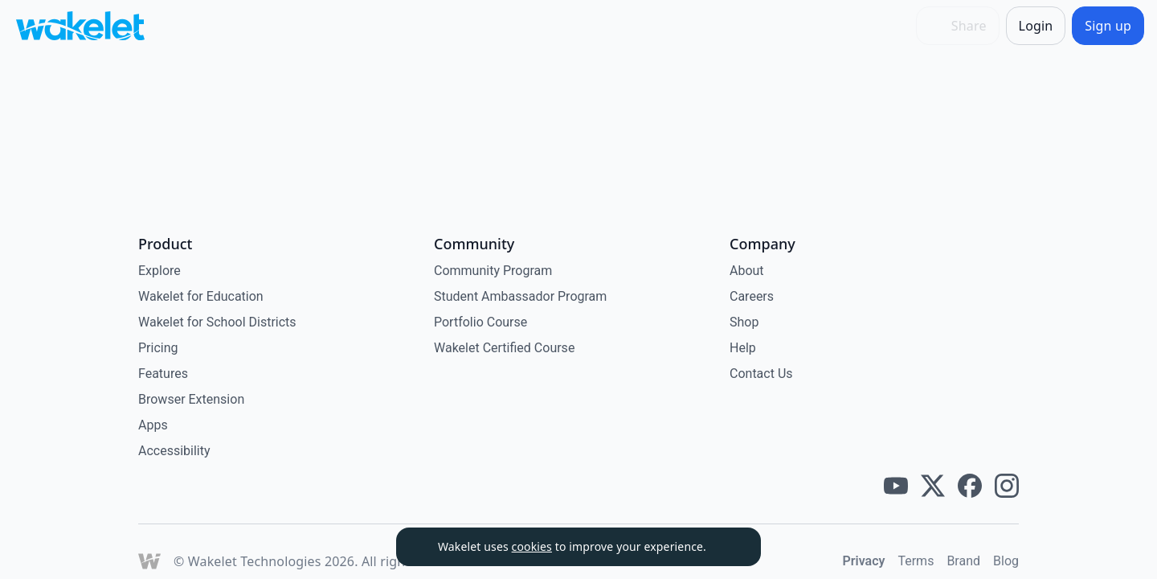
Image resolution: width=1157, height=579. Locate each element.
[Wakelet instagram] (1007, 486)
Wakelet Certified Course (504, 347)
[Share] (958, 25)
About (747, 270)
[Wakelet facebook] (970, 486)
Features (163, 373)
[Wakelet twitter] (933, 486)
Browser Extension (191, 399)
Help (743, 347)
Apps (153, 425)
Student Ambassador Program (520, 296)
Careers (752, 296)
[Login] (1036, 25)
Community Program (493, 270)
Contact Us (761, 373)
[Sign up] (1108, 25)
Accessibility (174, 450)
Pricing (158, 347)
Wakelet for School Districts (217, 322)
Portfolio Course (480, 322)
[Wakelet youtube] (896, 486)
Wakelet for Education (201, 296)
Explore (159, 270)
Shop (744, 322)
